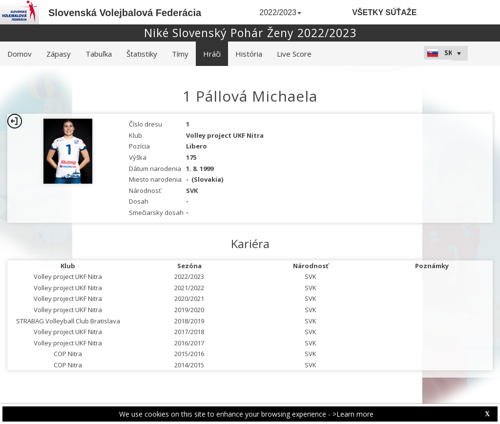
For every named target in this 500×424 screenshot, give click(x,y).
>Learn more (353, 414)
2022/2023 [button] (280, 12)
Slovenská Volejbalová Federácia (124, 12)
